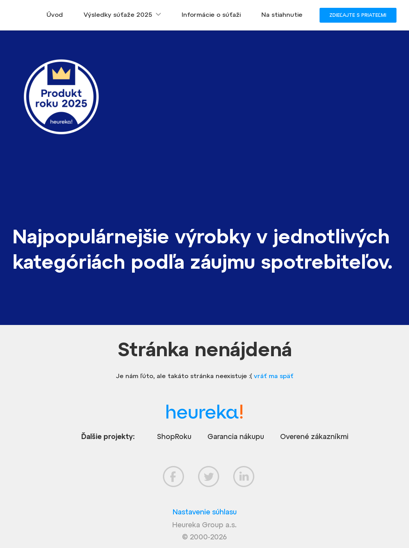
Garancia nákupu (235, 436)
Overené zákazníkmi (314, 436)
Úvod (54, 14)
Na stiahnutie (281, 14)
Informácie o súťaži (211, 14)
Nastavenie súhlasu (205, 512)
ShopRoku (174, 436)
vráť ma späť (273, 375)
